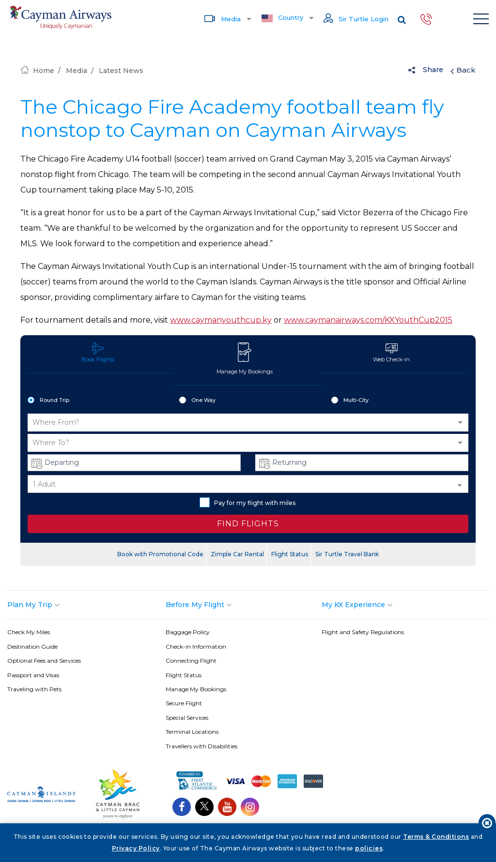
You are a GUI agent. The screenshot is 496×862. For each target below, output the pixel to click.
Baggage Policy (188, 632)
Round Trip (48, 400)
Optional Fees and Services (44, 660)
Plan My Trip (29, 604)
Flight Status (289, 554)
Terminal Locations (192, 731)
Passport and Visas (33, 675)
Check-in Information (196, 646)
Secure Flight (184, 703)
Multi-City (350, 400)
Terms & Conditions (436, 836)
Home (37, 70)
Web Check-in (391, 352)
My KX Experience (353, 604)
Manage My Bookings (245, 358)
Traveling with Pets (34, 689)
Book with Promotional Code (160, 554)
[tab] (86, 604)
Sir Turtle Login (356, 19)
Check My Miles (28, 632)
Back (463, 70)
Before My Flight (195, 604)
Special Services (187, 717)
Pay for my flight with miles (247, 502)
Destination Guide (32, 646)
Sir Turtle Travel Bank (347, 554)
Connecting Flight (191, 660)
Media (222, 18)
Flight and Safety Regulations (363, 632)
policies (369, 848)
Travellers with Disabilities (201, 746)
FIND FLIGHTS (248, 523)
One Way (197, 400)
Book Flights (97, 352)
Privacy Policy (136, 848)
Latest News (121, 70)
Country (282, 18)
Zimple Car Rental (237, 554)
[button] (248, 422)
